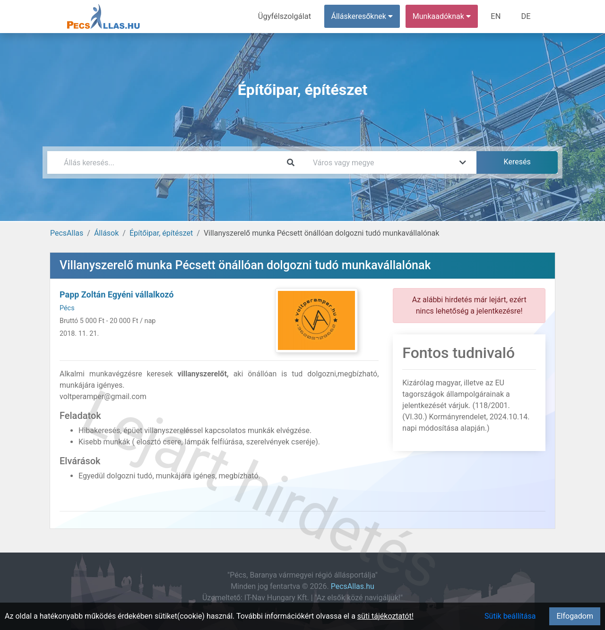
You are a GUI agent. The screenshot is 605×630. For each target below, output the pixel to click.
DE (526, 16)
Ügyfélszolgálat (286, 16)
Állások (106, 233)
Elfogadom (574, 616)
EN (497, 16)
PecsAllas (66, 233)
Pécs (67, 308)
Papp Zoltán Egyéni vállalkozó (116, 294)
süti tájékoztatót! (385, 616)
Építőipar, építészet (161, 233)
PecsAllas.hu (352, 586)
